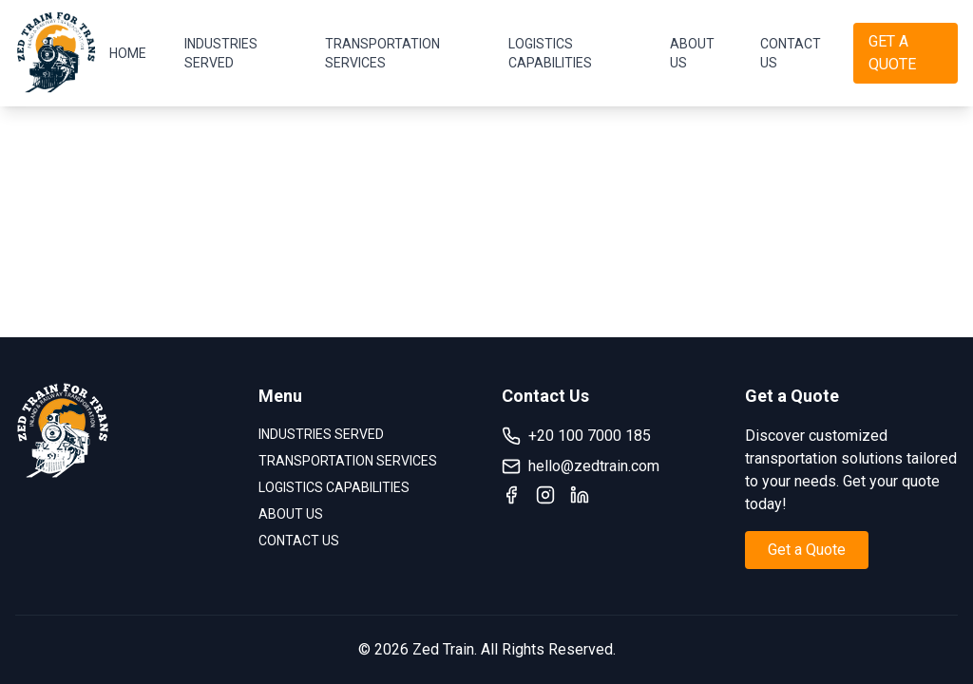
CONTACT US (790, 53)
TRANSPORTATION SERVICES (382, 53)
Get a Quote (807, 550)
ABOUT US (692, 53)
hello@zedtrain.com (580, 466)
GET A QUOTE (892, 52)
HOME (127, 53)
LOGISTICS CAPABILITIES (550, 53)
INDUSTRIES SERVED (221, 53)
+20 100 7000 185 (576, 436)
